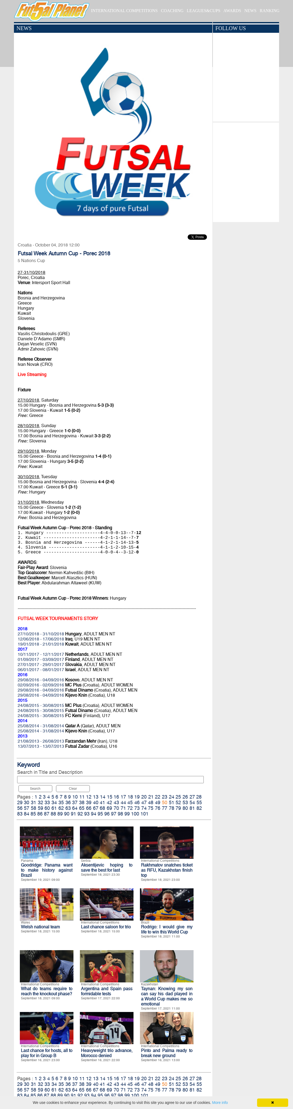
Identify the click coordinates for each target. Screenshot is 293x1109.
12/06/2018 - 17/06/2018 (41, 639)
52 (178, 802)
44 (123, 802)
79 (178, 808)
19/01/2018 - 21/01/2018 (41, 644)
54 (192, 802)
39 (88, 802)
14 (102, 797)
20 (144, 797)
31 (33, 802)
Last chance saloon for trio (106, 926)
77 (164, 808)
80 (185, 808)
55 (199, 802)
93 (87, 814)
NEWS (250, 10)
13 (95, 797)
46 (137, 802)
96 (107, 814)
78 (171, 808)
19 (137, 797)
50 (164, 802)
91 (73, 814)
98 (120, 814)
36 (68, 802)
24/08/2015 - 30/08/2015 (41, 705)
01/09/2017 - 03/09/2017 (41, 659)
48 (150, 802)
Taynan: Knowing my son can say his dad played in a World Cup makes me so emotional (166, 996)
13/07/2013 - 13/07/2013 (41, 746)
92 (80, 814)
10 (75, 797)
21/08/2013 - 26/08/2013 (41, 741)
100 (135, 814)
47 (144, 802)
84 (26, 814)
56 (20, 808)
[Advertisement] (246, 171)
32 (40, 802)
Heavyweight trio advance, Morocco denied (106, 1053)
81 (192, 808)
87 (46, 814)
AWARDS (232, 10)
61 (54, 808)
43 (116, 802)
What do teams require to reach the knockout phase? (46, 991)
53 (185, 802)
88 (53, 814)
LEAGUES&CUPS (203, 10)
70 (116, 808)
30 (26, 802)
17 (123, 797)
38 (81, 802)
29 (20, 802)
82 (199, 808)
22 (157, 797)
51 (171, 802)
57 (26, 808)
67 (95, 808)
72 (130, 808)
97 (113, 814)
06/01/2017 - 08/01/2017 (41, 669)
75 (150, 808)
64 (74, 808)
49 (157, 802)
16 (116, 797)
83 (20, 814)
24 (171, 797)
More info (220, 1102)
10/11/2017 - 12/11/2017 (41, 654)
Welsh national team (40, 926)
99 (127, 814)
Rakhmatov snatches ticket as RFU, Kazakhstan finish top (166, 870)
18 (130, 797)
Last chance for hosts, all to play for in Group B (46, 1053)
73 (137, 808)
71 (123, 808)
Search (35, 788)
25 (178, 797)
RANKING (270, 10)
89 (60, 814)
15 (109, 797)
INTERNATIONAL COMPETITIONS (124, 10)
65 (81, 808)
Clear (73, 788)
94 (93, 814)
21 (151, 797)
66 (88, 808)
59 (40, 808)
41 (102, 802)
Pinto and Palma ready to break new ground (166, 1053)
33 (47, 802)
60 (47, 808)
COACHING (172, 10)
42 (109, 802)
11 (82, 797)
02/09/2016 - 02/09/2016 (41, 685)
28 (199, 797)
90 (66, 814)
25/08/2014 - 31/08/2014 (41, 725)
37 (74, 802)
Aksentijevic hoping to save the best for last (106, 868)
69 (109, 808)
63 (68, 808)
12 (88, 797)
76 (157, 808)
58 (33, 808)
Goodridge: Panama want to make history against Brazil (46, 870)
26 (185, 797)
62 (61, 808)
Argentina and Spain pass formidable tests (106, 991)
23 (164, 797)
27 (192, 797)
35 (61, 802)
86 (40, 814)
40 (95, 802)
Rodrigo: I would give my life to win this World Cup (166, 929)
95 (100, 814)
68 (102, 808)
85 (33, 814)
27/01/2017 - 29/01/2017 (41, 664)
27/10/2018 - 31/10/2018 (41, 633)
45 (130, 802)
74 (144, 808)
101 (144, 814)
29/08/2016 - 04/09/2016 (41, 679)
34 (54, 802)
